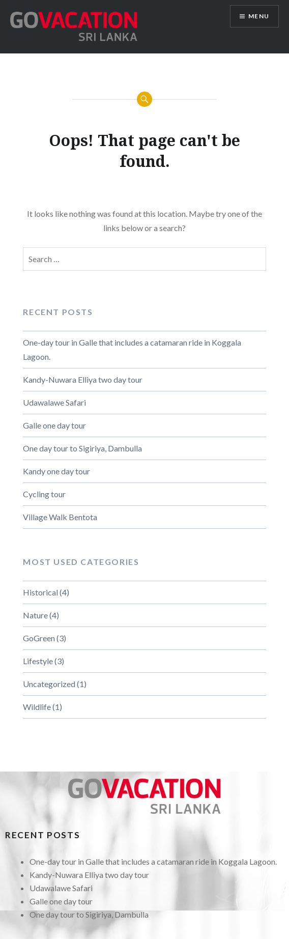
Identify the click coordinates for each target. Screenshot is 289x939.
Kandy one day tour (56, 471)
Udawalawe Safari (54, 402)
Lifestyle (38, 661)
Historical (40, 592)
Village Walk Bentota (60, 517)
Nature (35, 615)
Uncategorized (49, 684)
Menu (258, 16)
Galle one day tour (54, 425)
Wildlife (37, 707)
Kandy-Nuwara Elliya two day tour (82, 379)
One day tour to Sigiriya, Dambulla (82, 448)
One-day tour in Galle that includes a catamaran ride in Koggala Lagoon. (132, 349)
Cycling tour (44, 494)
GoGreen (39, 638)
